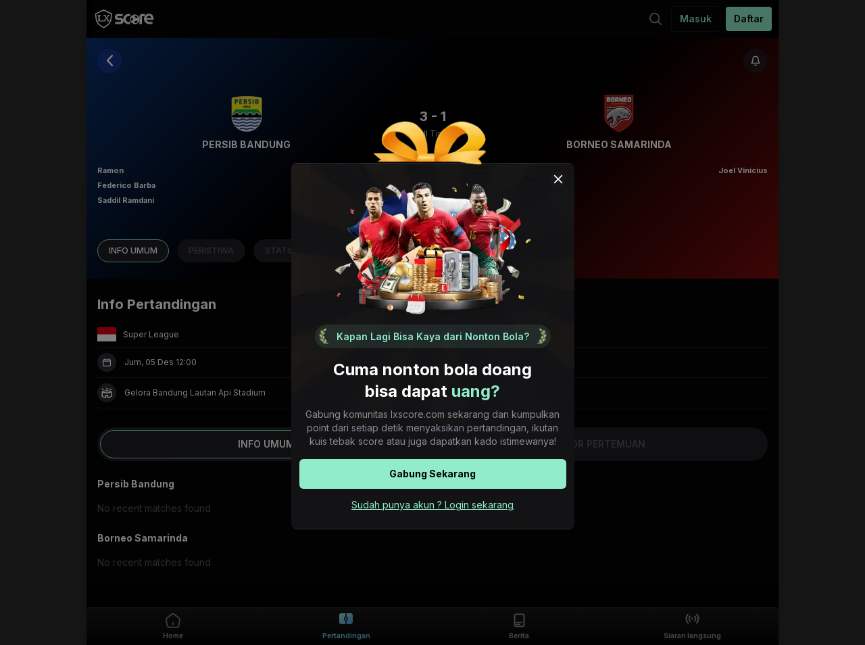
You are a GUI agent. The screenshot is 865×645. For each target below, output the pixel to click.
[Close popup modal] (558, 179)
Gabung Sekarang (432, 473)
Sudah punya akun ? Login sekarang (432, 504)
